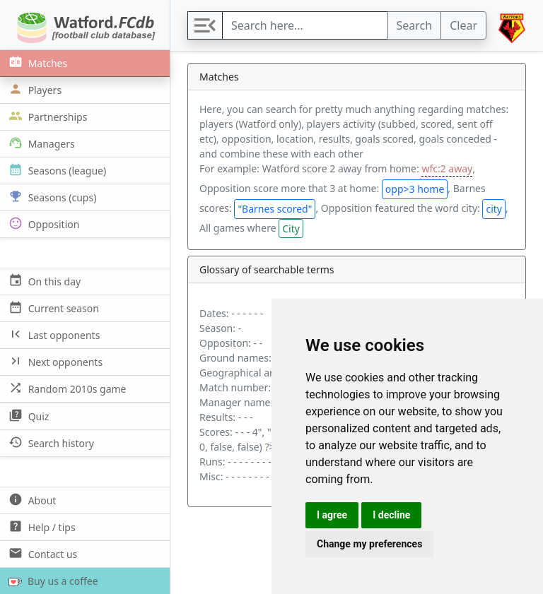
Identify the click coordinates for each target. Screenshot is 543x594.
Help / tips (41, 526)
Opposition (42, 223)
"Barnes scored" (275, 208)
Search (415, 25)
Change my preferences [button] (369, 544)
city (494, 208)
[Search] (305, 25)
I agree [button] (332, 515)
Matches (36, 62)
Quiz (27, 415)
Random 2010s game (66, 388)
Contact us (41, 553)
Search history (50, 442)
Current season (52, 307)
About (31, 499)
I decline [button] (391, 515)
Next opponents (54, 361)
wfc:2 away (446, 168)
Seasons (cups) (51, 196)
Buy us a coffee (50, 581)
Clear (463, 25)
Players (34, 89)
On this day (43, 280)
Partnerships (46, 116)
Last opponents (53, 334)
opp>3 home (414, 189)
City (291, 228)
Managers (40, 143)
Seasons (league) (56, 169)
